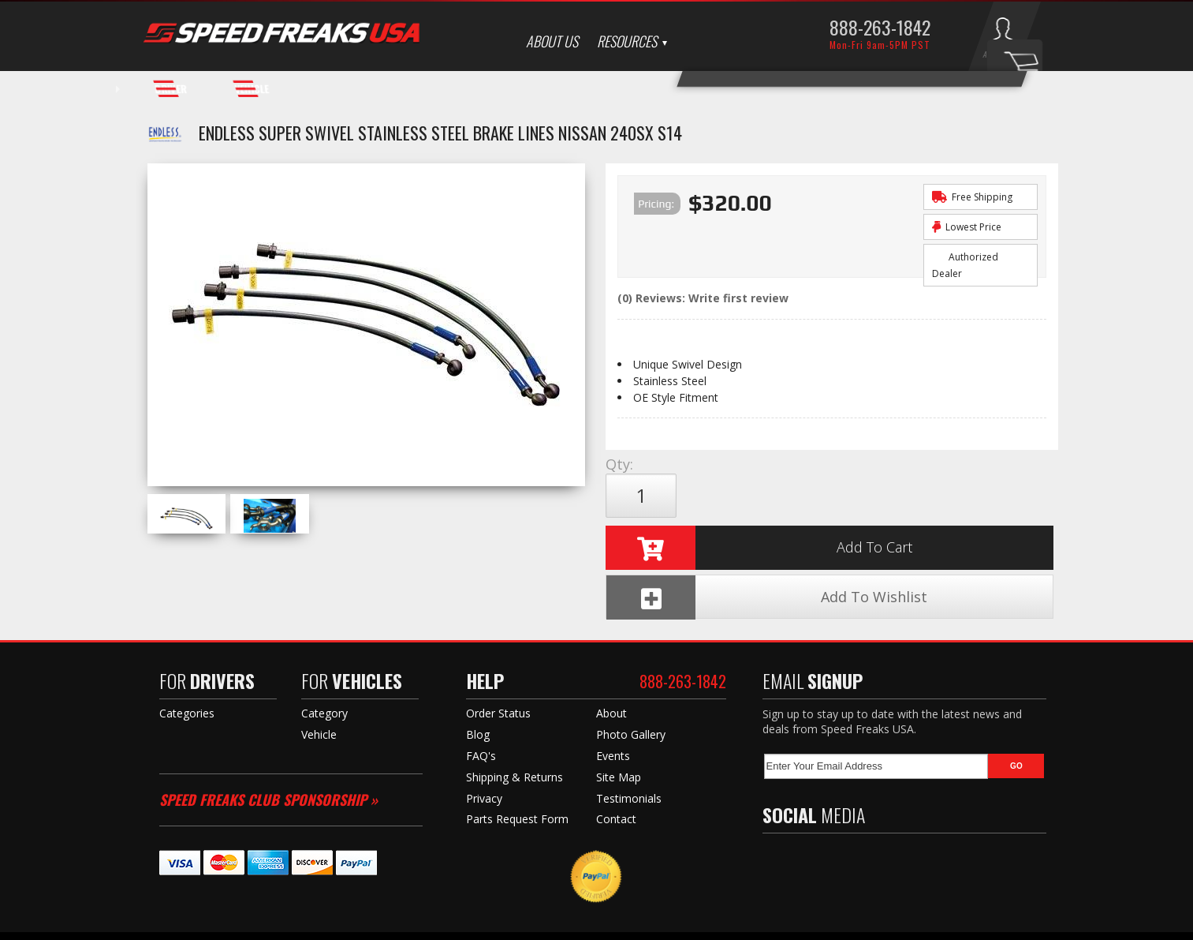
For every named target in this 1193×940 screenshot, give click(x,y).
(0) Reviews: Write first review (702, 297)
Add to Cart (760, 496)
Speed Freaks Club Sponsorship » (268, 717)
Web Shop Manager (751, 924)
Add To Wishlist (950, 496)
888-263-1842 (880, 26)
